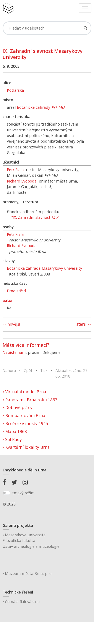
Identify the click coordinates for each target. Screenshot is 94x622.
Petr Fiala (15, 169)
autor (8, 300)
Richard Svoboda (22, 181)
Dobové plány (17, 407)
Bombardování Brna (24, 415)
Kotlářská (15, 90)
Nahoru (9, 370)
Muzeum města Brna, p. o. (27, 573)
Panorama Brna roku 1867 (30, 400)
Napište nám (14, 352)
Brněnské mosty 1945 (25, 423)
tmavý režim (23, 492)
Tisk (44, 370)
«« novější (11, 324)
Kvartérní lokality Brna (26, 447)
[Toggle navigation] (85, 8)
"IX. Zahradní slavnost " (35, 217)
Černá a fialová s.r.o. (22, 601)
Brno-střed (16, 290)
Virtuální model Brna (24, 392)
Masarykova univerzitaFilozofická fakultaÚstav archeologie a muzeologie (31, 540)
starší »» (83, 324)
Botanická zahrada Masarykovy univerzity (44, 268)
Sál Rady (12, 439)
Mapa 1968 (15, 431)
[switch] (6, 493)
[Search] (47, 28)
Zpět (28, 370)
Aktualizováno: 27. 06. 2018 (71, 373)
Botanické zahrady (41, 107)
